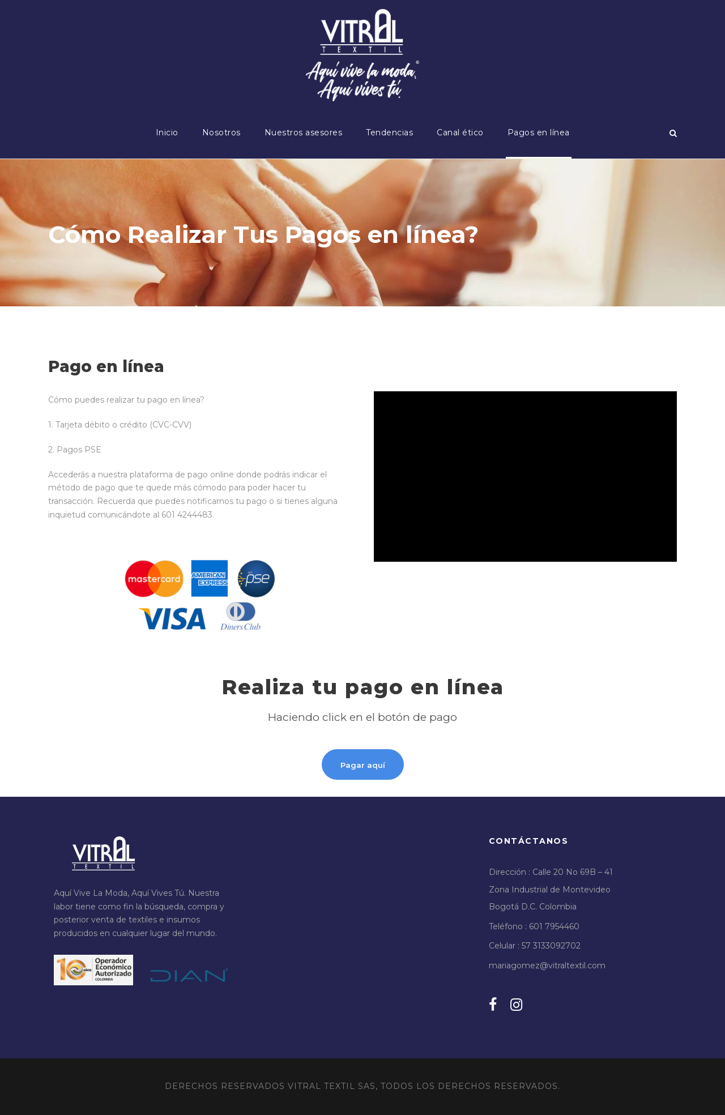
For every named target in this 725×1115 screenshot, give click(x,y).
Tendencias (389, 132)
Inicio (167, 132)
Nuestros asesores (304, 132)
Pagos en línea (539, 132)
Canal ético (460, 132)
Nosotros (221, 132)
